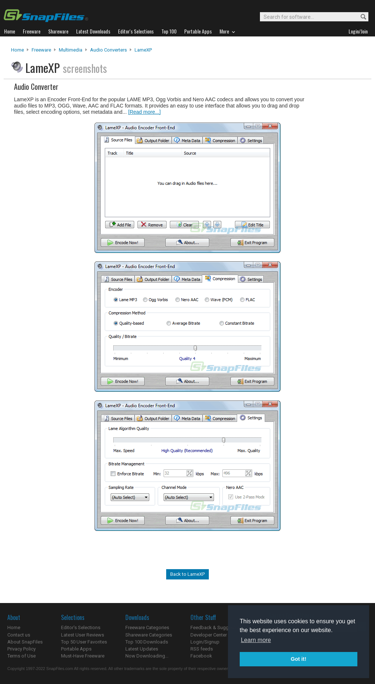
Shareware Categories (148, 635)
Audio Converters (108, 50)
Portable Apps (76, 649)
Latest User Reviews (82, 635)
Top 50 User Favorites (84, 642)
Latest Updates (141, 649)
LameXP (143, 50)
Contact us (18, 635)
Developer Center (208, 635)
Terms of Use (21, 656)
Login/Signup (204, 642)
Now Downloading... (146, 656)
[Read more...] (144, 112)
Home (17, 50)
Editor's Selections (80, 627)
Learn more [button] (256, 640)
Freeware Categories (147, 627)
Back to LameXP (187, 574)
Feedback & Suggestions (217, 627)
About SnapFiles (25, 642)
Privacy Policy (21, 649)
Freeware (41, 50)
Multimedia (70, 50)
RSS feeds (201, 649)
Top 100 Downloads (146, 642)
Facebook (201, 656)
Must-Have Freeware (82, 656)
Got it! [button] (298, 659)
